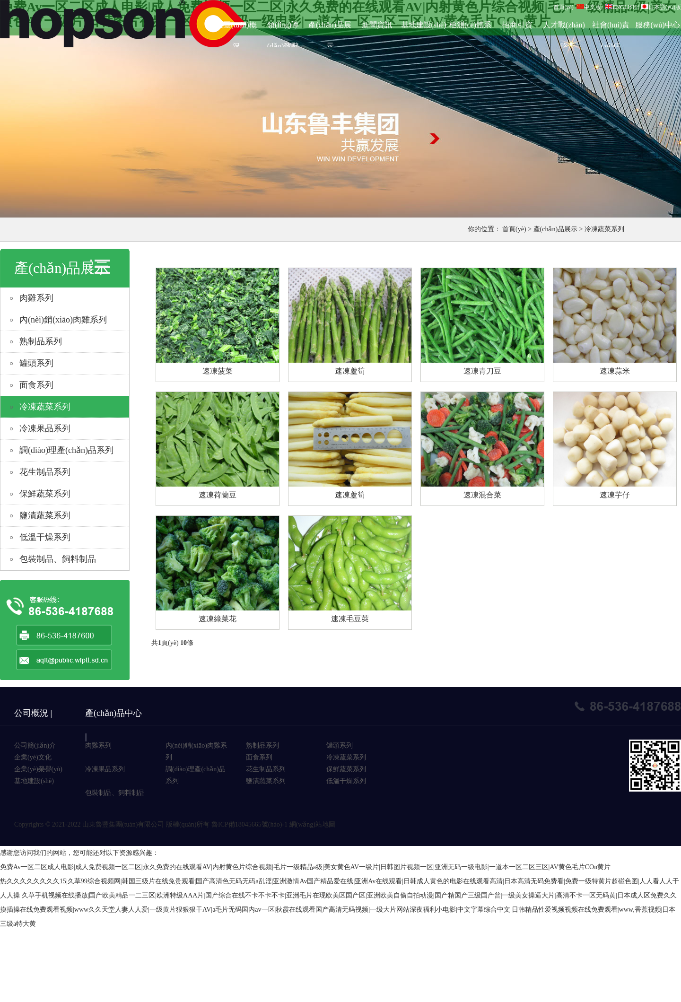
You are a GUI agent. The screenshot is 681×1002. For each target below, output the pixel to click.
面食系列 (36, 385)
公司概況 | (33, 713)
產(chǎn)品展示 (329, 28)
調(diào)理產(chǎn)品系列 (66, 450)
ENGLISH (621, 7)
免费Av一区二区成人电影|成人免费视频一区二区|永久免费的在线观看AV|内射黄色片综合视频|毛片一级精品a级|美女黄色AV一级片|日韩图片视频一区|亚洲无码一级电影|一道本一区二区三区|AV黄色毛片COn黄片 (305, 867)
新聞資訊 (377, 25)
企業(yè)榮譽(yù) (38, 769)
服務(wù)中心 (657, 25)
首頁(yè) (563, 7)
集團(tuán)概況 (236, 28)
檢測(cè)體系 (470, 25)
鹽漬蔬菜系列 (44, 515)
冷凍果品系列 (44, 428)
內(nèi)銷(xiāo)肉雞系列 (63, 319)
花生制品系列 (44, 472)
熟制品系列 (40, 341)
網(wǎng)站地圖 (312, 824)
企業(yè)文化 (33, 757)
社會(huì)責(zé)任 (610, 28)
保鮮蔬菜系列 (44, 493)
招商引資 (517, 25)
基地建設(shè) (423, 25)
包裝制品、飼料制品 (57, 559)
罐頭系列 (36, 363)
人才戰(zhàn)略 (564, 28)
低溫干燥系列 (44, 537)
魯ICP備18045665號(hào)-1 (249, 824)
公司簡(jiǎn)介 (35, 745)
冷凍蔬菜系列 (604, 229)
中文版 (588, 7)
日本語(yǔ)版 (661, 7)
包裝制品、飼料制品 (115, 792)
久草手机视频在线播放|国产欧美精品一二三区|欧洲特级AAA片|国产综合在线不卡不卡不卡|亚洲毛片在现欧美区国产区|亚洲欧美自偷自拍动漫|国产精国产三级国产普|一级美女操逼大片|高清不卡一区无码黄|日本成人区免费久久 (349, 895)
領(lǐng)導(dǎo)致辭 (283, 28)
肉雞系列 (36, 298)
